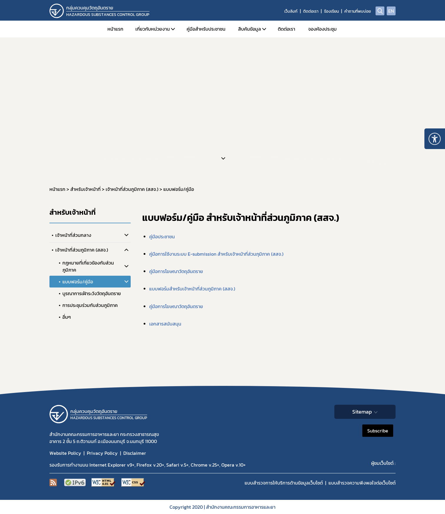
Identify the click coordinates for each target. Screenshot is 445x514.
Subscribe (377, 430)
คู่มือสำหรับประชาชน (206, 28)
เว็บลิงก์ (291, 11)
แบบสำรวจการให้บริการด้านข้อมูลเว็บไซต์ (284, 482)
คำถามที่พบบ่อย (357, 11)
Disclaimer (134, 453)
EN (391, 10)
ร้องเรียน (331, 11)
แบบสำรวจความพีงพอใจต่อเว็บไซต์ (362, 482)
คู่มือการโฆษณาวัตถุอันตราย (176, 271)
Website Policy (65, 453)
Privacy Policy (102, 453)
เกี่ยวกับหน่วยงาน (152, 28)
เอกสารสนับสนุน (165, 323)
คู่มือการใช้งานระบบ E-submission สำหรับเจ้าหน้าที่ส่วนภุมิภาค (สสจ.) (216, 253)
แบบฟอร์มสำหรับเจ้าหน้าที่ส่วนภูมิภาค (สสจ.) (192, 288)
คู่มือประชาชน (162, 236)
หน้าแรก (115, 28)
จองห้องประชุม (322, 28)
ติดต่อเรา (310, 11)
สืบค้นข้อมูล (249, 28)
